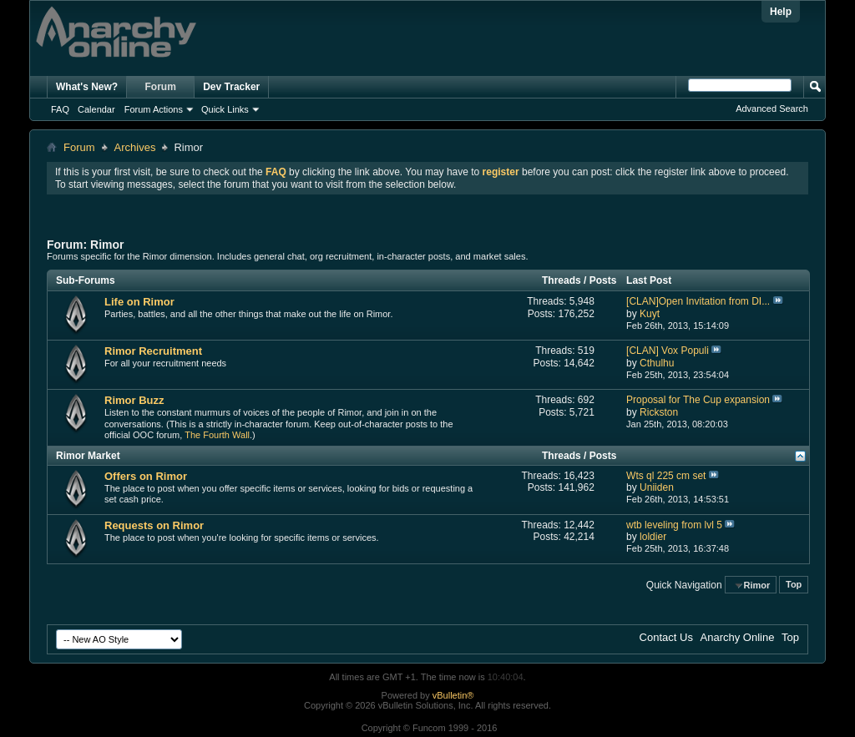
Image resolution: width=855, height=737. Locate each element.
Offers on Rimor (145, 476)
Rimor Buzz (134, 400)
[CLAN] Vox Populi (667, 350)
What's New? (87, 87)
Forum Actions (153, 109)
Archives (135, 147)
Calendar (96, 109)
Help (781, 12)
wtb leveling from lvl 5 (674, 525)
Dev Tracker (231, 87)
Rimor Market (88, 456)
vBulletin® (453, 695)
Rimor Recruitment (153, 351)
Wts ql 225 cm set (666, 476)
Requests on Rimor (154, 525)
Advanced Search (772, 108)
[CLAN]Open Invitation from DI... (698, 301)
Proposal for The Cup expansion (698, 400)
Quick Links (225, 109)
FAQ (60, 109)
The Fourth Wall (217, 435)
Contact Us (666, 637)
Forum (160, 87)
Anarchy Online (738, 637)
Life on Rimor (139, 301)
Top (794, 585)
